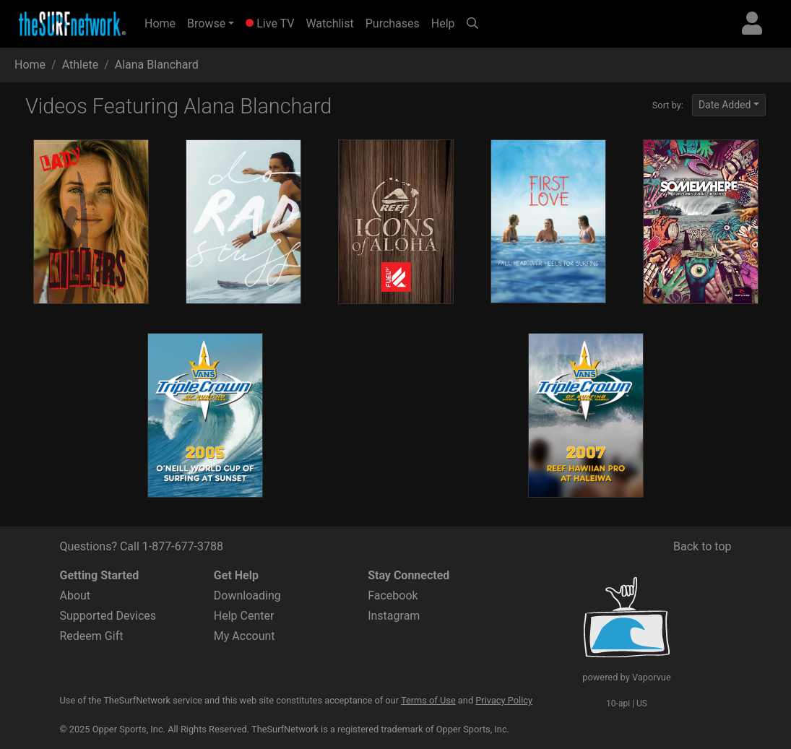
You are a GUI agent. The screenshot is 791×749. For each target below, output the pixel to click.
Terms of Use (428, 700)
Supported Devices (108, 616)
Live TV (270, 23)
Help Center (244, 616)
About (75, 595)
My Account (244, 636)
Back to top (702, 546)
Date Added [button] (725, 105)
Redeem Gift (92, 636)
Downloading (247, 595)
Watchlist (329, 23)
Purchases (393, 23)
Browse (206, 23)
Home (162, 22)
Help (443, 23)
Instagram (394, 616)
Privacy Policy (503, 700)
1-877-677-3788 (182, 546)
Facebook (393, 595)
